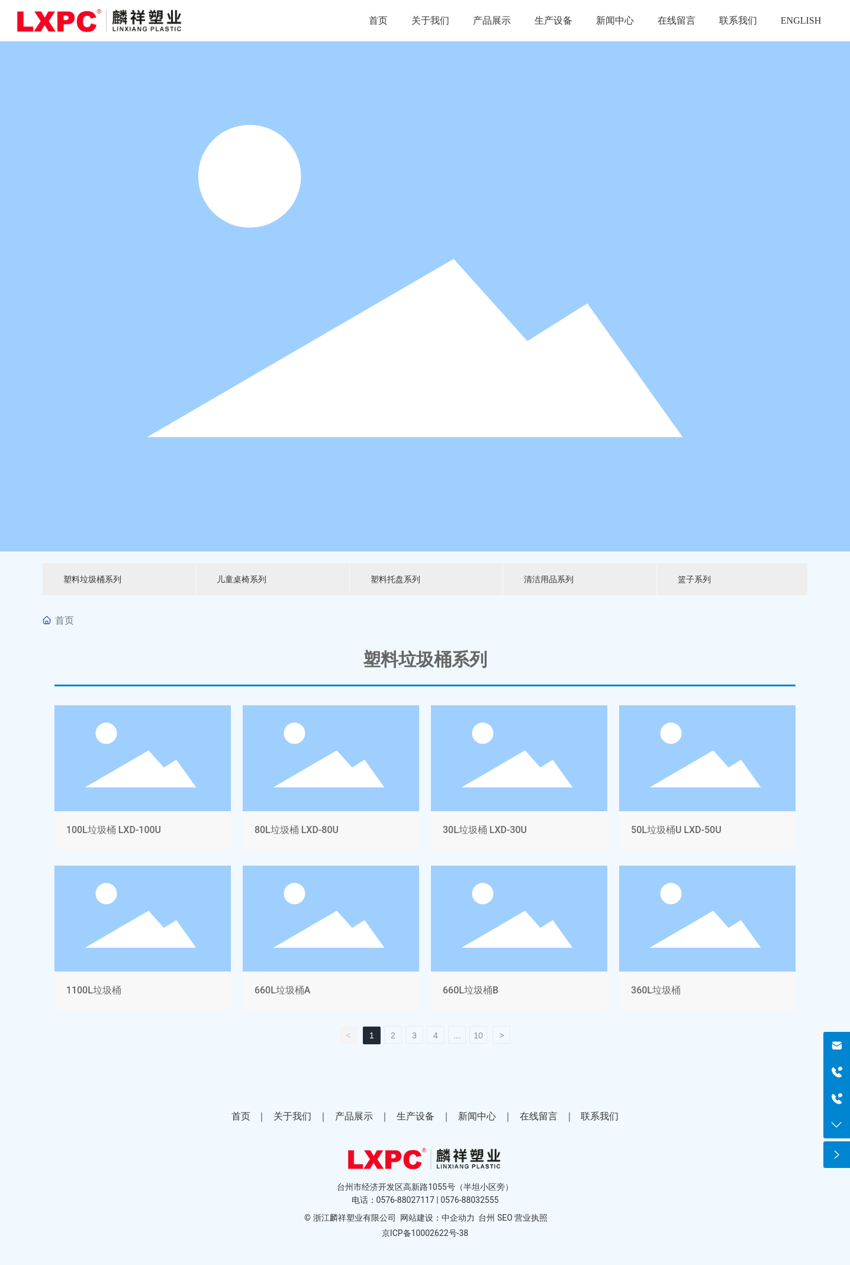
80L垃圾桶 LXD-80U (331, 779)
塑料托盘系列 (395, 579)
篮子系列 (694, 579)
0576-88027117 (405, 1200)
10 (478, 1035)
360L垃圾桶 (707, 940)
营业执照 (531, 1217)
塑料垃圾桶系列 (92, 579)
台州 (486, 1217)
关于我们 (292, 1116)
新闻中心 (477, 1116)
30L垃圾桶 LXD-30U (519, 779)
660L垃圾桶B (519, 940)
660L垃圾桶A (331, 940)
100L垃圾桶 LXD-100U (142, 779)
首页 (240, 1116)
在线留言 (539, 1116)
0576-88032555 (469, 1200)
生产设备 (415, 1116)
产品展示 (354, 1116)
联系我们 (600, 1116)
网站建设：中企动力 (437, 1217)
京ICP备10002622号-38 (425, 1233)
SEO (505, 1217)
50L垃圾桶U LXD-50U (707, 779)
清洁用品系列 (549, 579)
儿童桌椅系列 (241, 579)
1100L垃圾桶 (142, 940)
